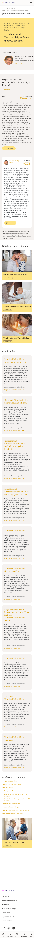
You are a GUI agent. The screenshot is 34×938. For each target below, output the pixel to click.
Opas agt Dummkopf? (10, 781)
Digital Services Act (8, 917)
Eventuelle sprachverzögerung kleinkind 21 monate (17, 800)
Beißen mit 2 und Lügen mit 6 (13, 804)
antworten (11, 223)
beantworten (10, 148)
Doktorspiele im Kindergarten (13, 784)
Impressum (5, 897)
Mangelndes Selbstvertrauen (13, 791)
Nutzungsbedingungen (9, 909)
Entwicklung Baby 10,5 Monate (13, 813)
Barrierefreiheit (7, 921)
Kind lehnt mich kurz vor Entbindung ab (16, 810)
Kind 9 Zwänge (8, 787)
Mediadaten (6, 905)
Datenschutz (6, 913)
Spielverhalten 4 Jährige (11, 807)
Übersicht (7, 89)
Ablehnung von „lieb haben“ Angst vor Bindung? (16, 795)
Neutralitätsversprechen (9, 901)
